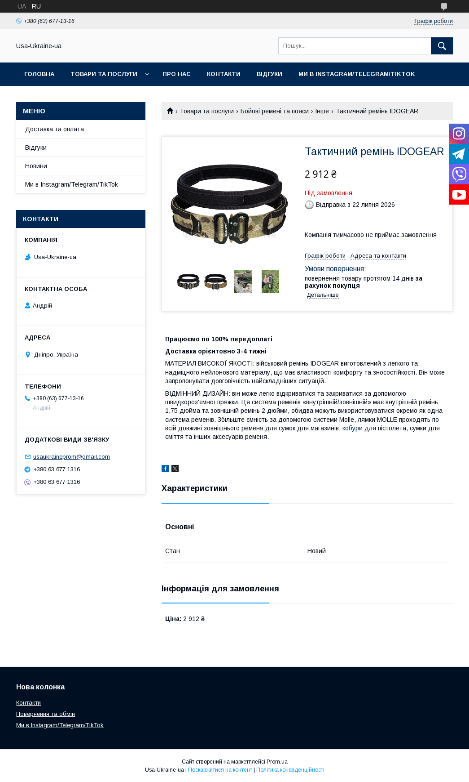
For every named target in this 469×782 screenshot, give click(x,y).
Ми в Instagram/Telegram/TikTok (356, 74)
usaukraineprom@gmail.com (71, 456)
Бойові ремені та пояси (275, 111)
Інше (322, 111)
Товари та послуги (103, 74)
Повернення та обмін (45, 714)
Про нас (176, 74)
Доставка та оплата (54, 129)
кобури (352, 428)
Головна (39, 74)
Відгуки (269, 74)
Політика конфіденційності (290, 770)
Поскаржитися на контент (220, 770)
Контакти (224, 74)
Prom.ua (277, 762)
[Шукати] (442, 45)
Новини (36, 166)
